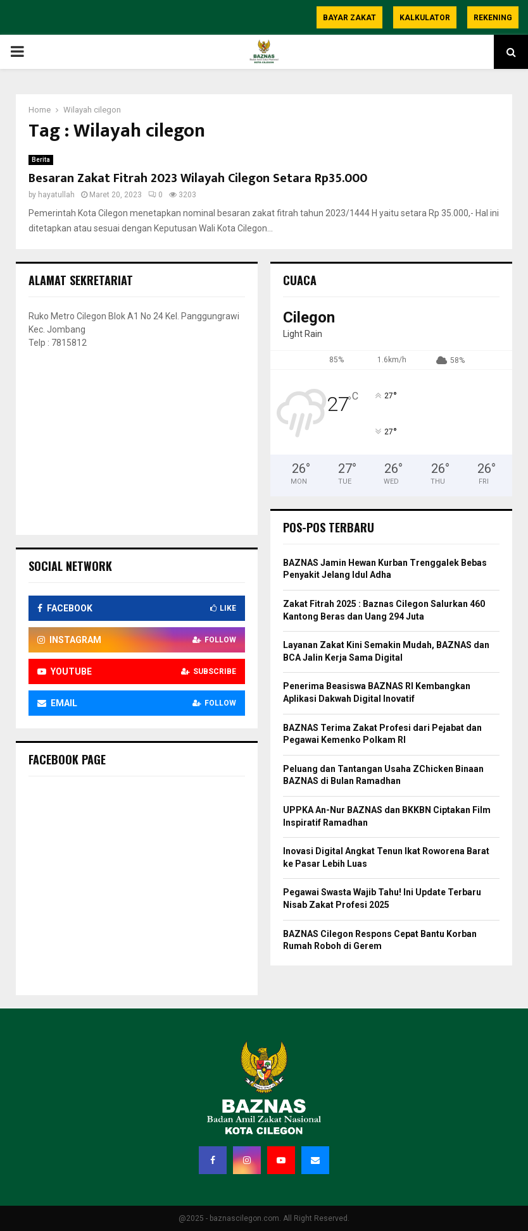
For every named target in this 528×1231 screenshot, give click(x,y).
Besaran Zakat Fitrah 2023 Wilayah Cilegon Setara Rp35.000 (197, 178)
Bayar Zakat (349, 17)
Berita (41, 159)
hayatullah (56, 194)
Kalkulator (424, 17)
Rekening (493, 17)
